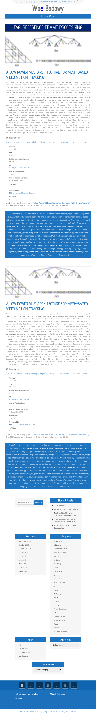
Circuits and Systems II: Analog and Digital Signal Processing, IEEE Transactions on (39, 142)
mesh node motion (49, 229)
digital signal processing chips (38, 220)
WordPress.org (24, 656)
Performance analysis (24, 242)
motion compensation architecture (56, 232)
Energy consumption (61, 220)
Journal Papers (47, 255)
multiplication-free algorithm (68, 236)
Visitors (57, 628)
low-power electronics (56, 226)
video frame (35, 251)
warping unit (25, 255)
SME (55, 613)
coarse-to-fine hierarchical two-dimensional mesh (53, 217)
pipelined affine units (61, 242)
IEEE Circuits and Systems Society (22, 193)
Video (56, 624)
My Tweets (18, 698)
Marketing (57, 594)
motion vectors (42, 236)
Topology (59, 248)
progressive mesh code (17, 245)
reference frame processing (60, 245)
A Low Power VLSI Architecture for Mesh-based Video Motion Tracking (61, 203)
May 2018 (22, 564)
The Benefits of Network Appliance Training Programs (65, 514)
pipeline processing (42, 242)
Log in (21, 645)
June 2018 (22, 560)
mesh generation (33, 229)
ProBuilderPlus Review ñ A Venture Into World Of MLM (64, 520)
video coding (23, 251)
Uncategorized (59, 620)
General (57, 575)
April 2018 (23, 567)
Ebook (56, 567)
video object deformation (51, 251)
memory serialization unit (78, 226)
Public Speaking (60, 609)
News (56, 598)
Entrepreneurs (59, 571)
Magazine (57, 590)
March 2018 (23, 571)
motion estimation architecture (21, 236)
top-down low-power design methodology (37, 248)
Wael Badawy (58, 694)
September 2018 (25, 549)
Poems (56, 605)
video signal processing (73, 251)
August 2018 (23, 552)
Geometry (75, 220)
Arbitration (58, 545)
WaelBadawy (17, 213)
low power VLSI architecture (34, 226)
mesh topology (64, 229)
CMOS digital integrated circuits (75, 445)
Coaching (57, 564)
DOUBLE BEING (59, 505)
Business (57, 560)
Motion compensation (31, 232)
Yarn (34, 255)
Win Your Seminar (60, 631)
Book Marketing (60, 552)
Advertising (58, 541)
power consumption (80, 242)
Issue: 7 (86, 142)
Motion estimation (80, 232)
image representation (38, 223)
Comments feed (24, 652)
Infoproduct (58, 579)
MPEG (52, 236)
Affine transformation (58, 213)
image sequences (55, 223)
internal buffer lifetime (74, 223)
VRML (87, 251)
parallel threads (70, 239)
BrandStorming (59, 556)
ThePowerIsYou (59, 616)
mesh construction (16, 229)
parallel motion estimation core (48, 239)
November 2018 (25, 541)
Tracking (67, 248)
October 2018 (24, 545)
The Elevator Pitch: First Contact (66, 509)
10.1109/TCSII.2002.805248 (19, 168)
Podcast (57, 601)
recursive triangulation (38, 245)
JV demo (57, 586)
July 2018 (22, 556)
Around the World (60, 549)
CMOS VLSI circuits (23, 217)
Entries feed (23, 648)
